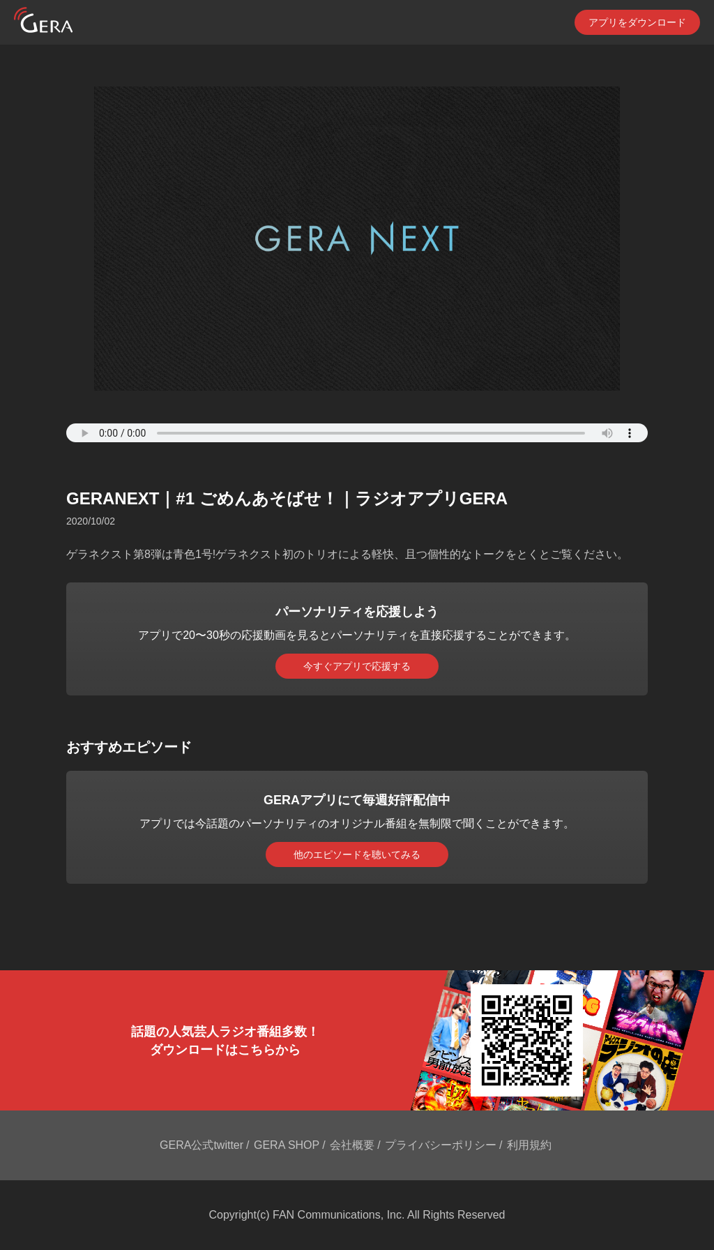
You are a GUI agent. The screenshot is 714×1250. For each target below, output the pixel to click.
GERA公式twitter (201, 1145)
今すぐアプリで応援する (357, 666)
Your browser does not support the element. (357, 432)
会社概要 (352, 1145)
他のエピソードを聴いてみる (357, 854)
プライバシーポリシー (440, 1145)
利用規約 (529, 1145)
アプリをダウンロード (637, 22)
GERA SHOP (286, 1145)
